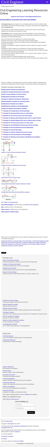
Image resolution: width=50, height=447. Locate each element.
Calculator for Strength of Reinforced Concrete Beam (15, 92)
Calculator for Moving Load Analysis (11, 264)
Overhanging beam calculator (10, 324)
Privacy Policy (8, 421)
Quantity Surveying (40, 244)
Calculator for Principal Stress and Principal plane (16, 111)
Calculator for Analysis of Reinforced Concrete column (17, 132)
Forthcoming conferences (9, 382)
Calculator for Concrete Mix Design (12, 129)
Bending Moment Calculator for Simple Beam (13, 89)
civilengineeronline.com (7, 427)
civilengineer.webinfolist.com (21, 426)
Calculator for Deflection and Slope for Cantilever (14, 108)
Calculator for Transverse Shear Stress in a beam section (18, 122)
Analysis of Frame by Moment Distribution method (13, 147)
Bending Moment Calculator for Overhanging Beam (14, 106)
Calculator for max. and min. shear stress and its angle (17, 115)
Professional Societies (8, 390)
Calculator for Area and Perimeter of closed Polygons (17, 134)
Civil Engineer (10, 423)
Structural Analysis (17, 241)
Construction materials (17, 245)
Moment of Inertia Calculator (10, 272)
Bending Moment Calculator (9, 268)
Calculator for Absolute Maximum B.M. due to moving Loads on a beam (22, 120)
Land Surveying (31, 244)
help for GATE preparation (32, 204)
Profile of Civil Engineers (9, 386)
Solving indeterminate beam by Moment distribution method (15, 181)
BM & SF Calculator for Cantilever (11, 316)
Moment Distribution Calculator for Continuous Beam (15, 101)
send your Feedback (19, 441)
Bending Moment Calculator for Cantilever (12, 103)
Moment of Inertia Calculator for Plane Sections (13, 94)
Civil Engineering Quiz (8, 336)
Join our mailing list (25, 394)
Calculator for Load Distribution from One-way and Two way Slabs (20, 125)
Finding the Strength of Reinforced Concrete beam (13, 160)
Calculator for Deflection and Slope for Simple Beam (15, 99)
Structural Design (27, 241)
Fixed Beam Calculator (8, 312)
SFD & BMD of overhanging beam (9, 198)
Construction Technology (21, 244)
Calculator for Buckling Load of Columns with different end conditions (21, 137)
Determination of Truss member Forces (10, 172)
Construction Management (7, 244)
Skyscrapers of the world (9, 374)
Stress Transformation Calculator (11, 260)
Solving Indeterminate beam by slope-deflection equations (15, 189)
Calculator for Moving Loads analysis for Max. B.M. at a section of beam (22, 118)
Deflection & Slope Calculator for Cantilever (13, 320)
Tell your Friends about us (12, 399)
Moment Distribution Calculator (10, 304)
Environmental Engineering (14, 242)
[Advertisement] (25, 71)
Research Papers (7, 370)
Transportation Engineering (28, 242)
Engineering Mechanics (7, 241)
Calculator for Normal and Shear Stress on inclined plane (18, 113)
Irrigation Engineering (41, 242)
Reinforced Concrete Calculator (10, 300)
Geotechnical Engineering (38, 241)
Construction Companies (7, 436)
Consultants (4, 438)
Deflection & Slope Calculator (10, 308)
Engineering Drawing (6, 245)
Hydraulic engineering (8, 366)
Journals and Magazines (9, 378)
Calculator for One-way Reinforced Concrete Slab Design (18, 127)
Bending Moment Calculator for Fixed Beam (12, 96)
